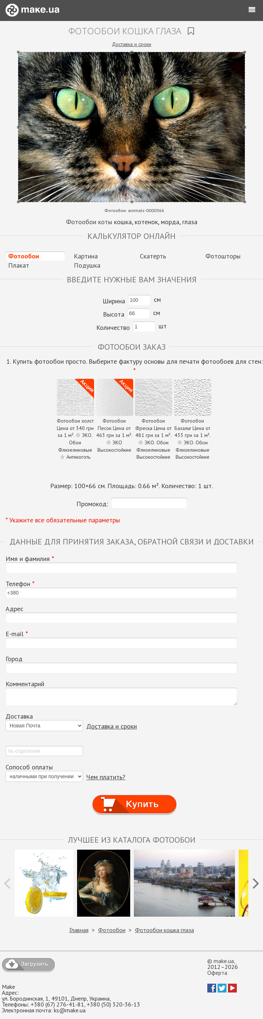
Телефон (20, 584)
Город (14, 659)
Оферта (217, 972)
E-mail (17, 634)
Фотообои (23, 256)
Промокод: (92, 504)
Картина (86, 256)
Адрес (14, 609)
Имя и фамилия (30, 559)
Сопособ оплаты (29, 767)
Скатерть (153, 256)
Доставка (19, 716)
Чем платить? (105, 777)
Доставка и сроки (131, 44)
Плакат (18, 265)
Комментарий (25, 684)
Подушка (87, 265)
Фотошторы (222, 256)
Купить (134, 797)
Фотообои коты (89, 222)
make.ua (224, 961)
